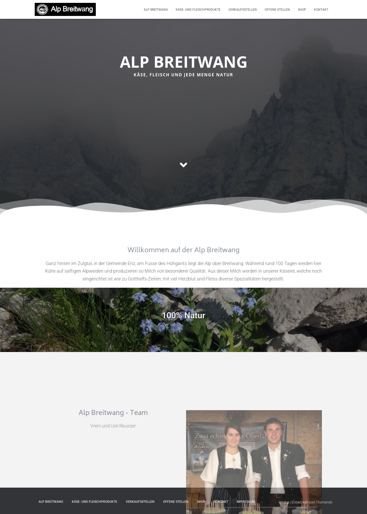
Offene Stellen (277, 9)
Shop (302, 9)
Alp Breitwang (156, 9)
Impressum (246, 502)
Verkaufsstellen (242, 9)
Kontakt (321, 9)
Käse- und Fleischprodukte (198, 9)
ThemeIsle (324, 502)
